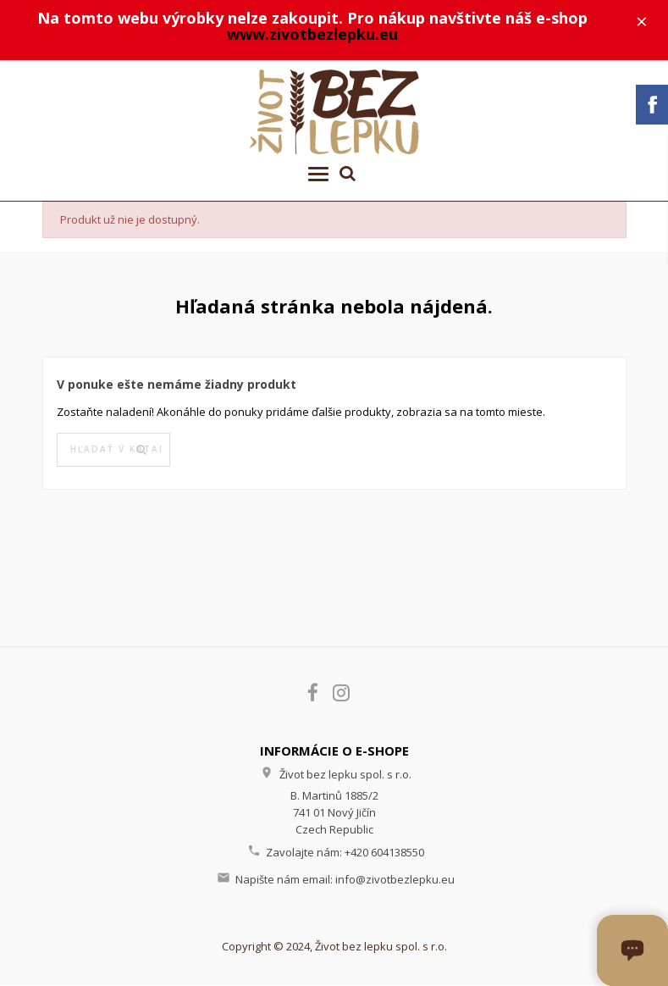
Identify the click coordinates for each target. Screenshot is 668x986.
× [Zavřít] (643, 21)
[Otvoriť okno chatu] (632, 950)
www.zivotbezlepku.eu (313, 35)
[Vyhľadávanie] (113, 451)
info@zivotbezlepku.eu (395, 880)
